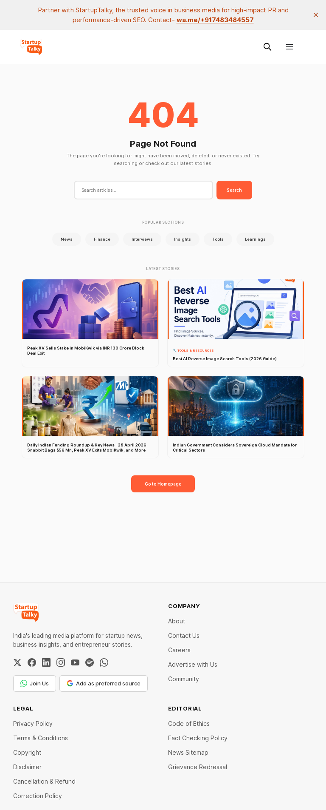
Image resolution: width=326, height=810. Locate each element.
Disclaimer (27, 766)
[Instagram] (60, 662)
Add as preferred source (104, 683)
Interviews (142, 239)
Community (183, 678)
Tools (218, 239)
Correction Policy (37, 795)
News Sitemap (188, 752)
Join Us (34, 683)
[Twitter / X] (17, 662)
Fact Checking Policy (198, 738)
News (67, 239)
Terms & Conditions (40, 738)
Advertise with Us (192, 664)
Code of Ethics (189, 723)
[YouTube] (75, 662)
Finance (102, 239)
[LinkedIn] (46, 662)
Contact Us (184, 635)
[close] (316, 15)
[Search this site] (267, 46)
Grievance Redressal (197, 766)
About (176, 621)
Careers (179, 650)
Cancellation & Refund (44, 781)
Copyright (27, 752)
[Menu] (289, 46)
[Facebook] (32, 662)
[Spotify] (89, 662)
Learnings (255, 239)
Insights (182, 239)
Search (234, 190)
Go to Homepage (163, 483)
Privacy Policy (33, 723)
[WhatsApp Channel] (104, 662)
